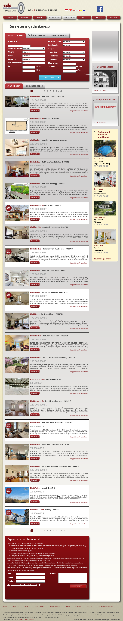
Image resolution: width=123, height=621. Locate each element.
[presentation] (25, 592)
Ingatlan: (52, 52)
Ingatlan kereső (54, 17)
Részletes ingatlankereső (29, 27)
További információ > (100, 90)
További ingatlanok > (102, 259)
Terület (51, 67)
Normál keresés (15, 35)
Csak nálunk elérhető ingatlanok (104, 134)
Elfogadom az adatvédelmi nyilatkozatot (22, 585)
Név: (9, 574)
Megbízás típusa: (15, 48)
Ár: (9, 66)
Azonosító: (12, 42)
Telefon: (11, 581)
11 (61, 91)
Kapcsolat (113, 17)
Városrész (12, 59)
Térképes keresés (37, 35)
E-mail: (10, 577)
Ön (33, 10)
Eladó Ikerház (99, 217)
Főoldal (10, 17)
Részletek (34, 110)
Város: (10, 56)
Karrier (84, 17)
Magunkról (24, 17)
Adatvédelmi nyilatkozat (105, 606)
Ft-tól (38, 66)
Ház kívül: (53, 56)
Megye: (11, 52)
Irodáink (39, 17)
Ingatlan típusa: (54, 42)
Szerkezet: (53, 45)
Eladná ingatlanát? (69, 17)
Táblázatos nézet (34, 86)
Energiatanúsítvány (105, 99)
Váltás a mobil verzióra (26, 620)
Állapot (51, 49)
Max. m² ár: (53, 63)
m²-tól (79, 67)
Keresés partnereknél (58, 36)
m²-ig (78, 70)
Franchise (99, 17)
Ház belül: (53, 60)
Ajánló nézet (13, 86)
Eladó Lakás (99, 189)
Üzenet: (52, 574)
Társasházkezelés (104, 67)
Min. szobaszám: (15, 63)
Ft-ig (38, 70)
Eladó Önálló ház (100, 159)
